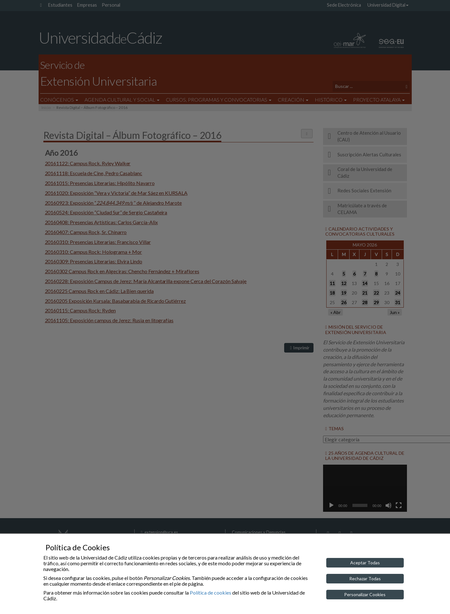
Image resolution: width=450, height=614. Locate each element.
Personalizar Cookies (365, 594)
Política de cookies (210, 592)
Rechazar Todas (365, 578)
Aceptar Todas (365, 562)
